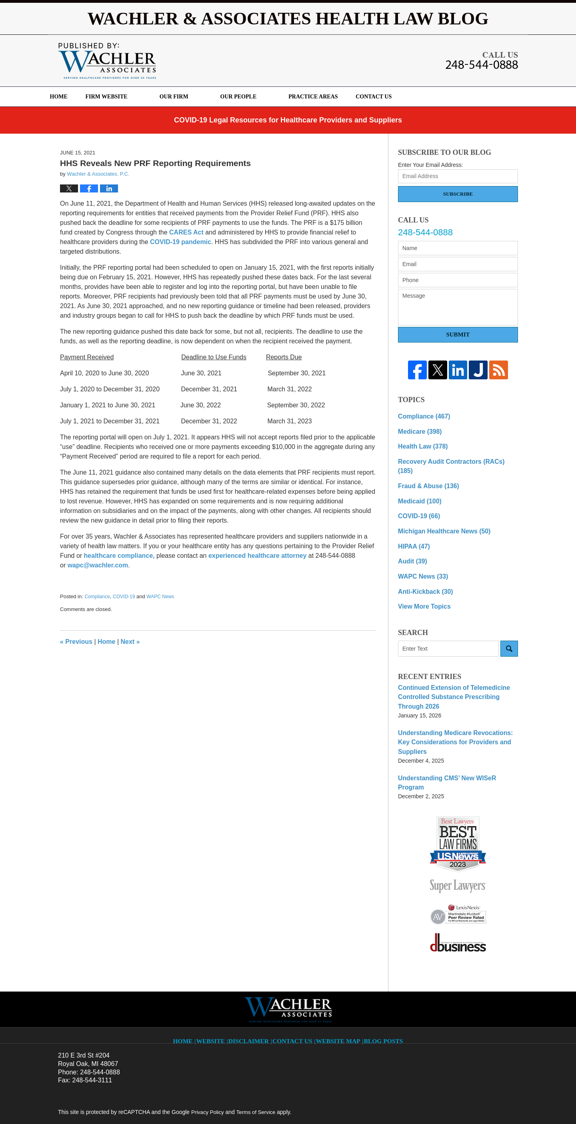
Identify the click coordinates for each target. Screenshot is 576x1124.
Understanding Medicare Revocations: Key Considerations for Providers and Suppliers (456, 710)
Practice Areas (341, 97)
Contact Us (416, 97)
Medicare (417, 430)
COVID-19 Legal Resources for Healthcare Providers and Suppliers (288, 120)
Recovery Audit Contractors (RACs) (452, 458)
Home (73, 97)
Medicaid (417, 486)
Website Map (339, 987)
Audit (411, 542)
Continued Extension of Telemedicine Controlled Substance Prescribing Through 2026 (455, 672)
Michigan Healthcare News (439, 514)
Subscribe (458, 194)
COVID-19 (124, 596)
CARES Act (186, 232)
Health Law (420, 444)
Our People (266, 97)
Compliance (97, 596)
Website (216, 987)
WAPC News (160, 596)
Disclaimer (253, 987)
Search (509, 625)
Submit (458, 334)
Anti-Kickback (422, 570)
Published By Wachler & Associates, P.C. (482, 60)
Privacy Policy (208, 1063)
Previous (76, 641)
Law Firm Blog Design (480, 1103)
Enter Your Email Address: (430, 165)
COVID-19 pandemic (180, 241)
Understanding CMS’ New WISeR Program (454, 739)
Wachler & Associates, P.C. (157, 1103)
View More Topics (421, 584)
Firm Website (135, 97)
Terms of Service (259, 1063)
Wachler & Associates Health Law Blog (107, 61)
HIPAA (412, 528)
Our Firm (202, 97)
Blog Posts (381, 987)
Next (130, 641)
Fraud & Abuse (425, 472)
